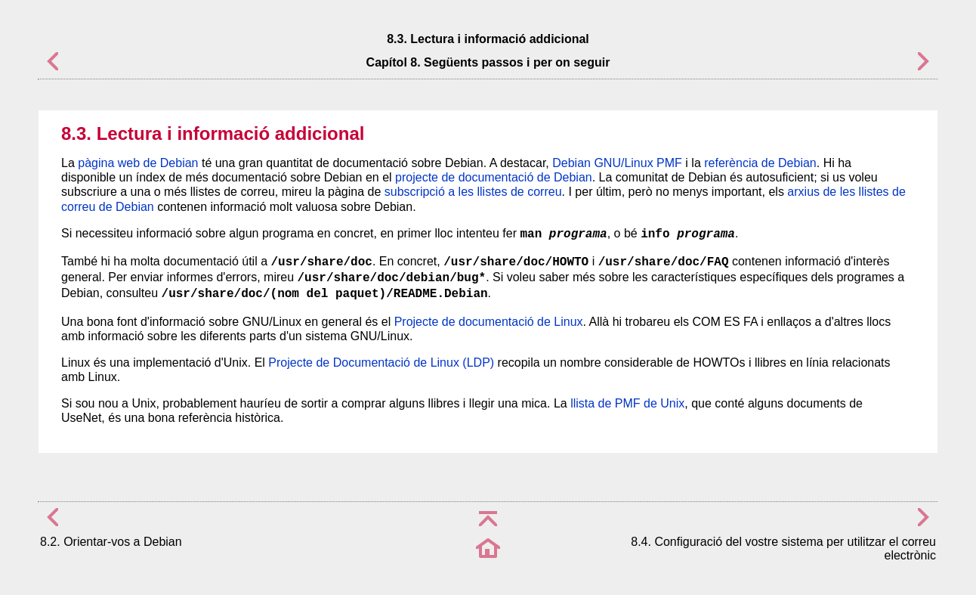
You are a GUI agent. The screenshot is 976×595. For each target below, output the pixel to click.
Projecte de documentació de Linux (488, 321)
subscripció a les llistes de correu (473, 191)
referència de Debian (760, 162)
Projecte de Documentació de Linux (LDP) (381, 362)
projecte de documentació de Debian (493, 177)
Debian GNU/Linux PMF (617, 162)
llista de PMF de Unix (627, 403)
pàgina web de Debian (138, 162)
